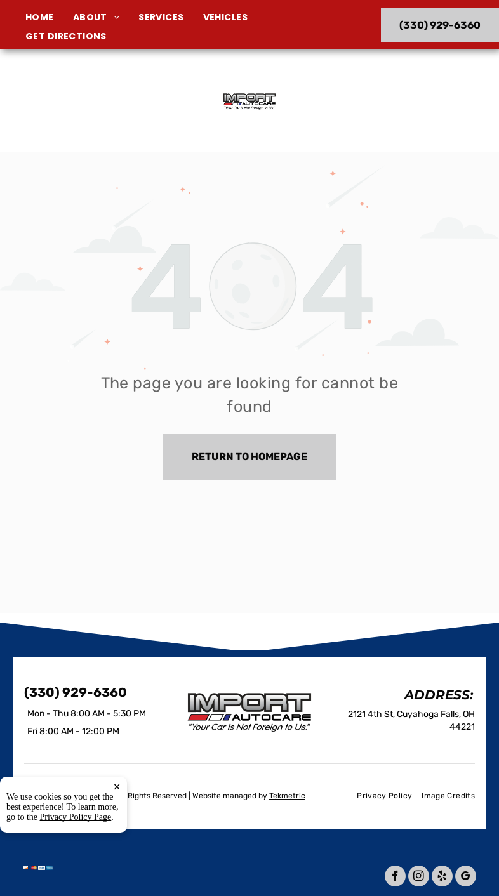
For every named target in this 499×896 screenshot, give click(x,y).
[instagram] (418, 878)
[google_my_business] (465, 878)
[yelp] (442, 878)
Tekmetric (287, 795)
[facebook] (395, 878)
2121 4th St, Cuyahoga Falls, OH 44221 (84, 118)
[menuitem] (49, 17)
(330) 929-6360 (414, 100)
